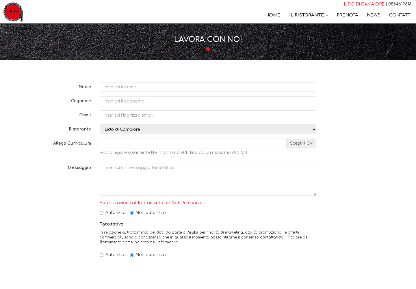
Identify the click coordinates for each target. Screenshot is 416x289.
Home (273, 15)
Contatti (400, 15)
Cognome (81, 101)
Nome (85, 87)
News (373, 15)
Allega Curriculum (72, 143)
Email (85, 115)
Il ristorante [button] (308, 15)
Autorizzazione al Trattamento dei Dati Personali (150, 203)
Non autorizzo (148, 212)
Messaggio (79, 167)
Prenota (347, 15)
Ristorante (80, 129)
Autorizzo (113, 212)
